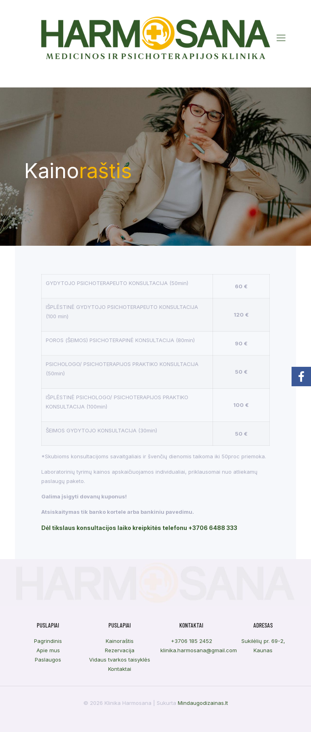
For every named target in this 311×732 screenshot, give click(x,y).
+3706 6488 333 (212, 527)
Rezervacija (119, 650)
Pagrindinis (48, 641)
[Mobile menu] (281, 38)
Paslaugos (48, 659)
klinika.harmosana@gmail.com (198, 650)
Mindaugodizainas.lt (203, 703)
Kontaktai (119, 669)
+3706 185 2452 (191, 641)
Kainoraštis (120, 641)
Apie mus (48, 650)
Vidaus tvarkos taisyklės (119, 659)
